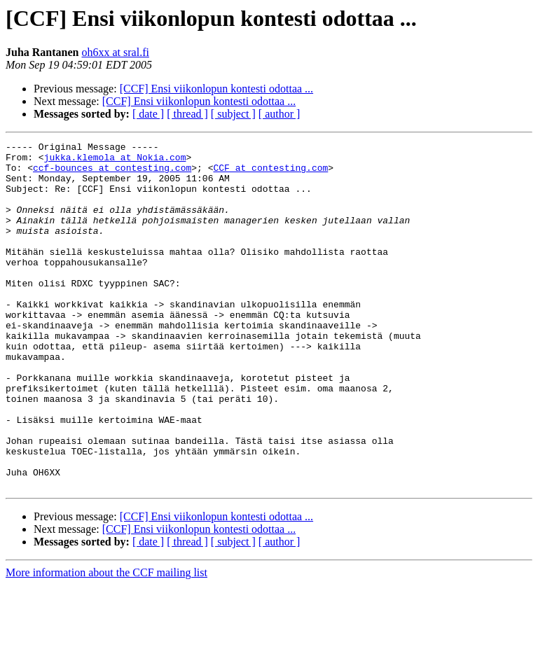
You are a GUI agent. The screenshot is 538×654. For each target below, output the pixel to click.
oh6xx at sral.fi (115, 52)
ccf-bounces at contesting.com (112, 173)
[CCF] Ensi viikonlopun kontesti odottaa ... (216, 89)
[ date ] (148, 114)
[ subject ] (233, 114)
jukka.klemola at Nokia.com (115, 161)
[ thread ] (187, 114)
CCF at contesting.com (270, 173)
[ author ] (279, 114)
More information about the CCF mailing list (106, 642)
